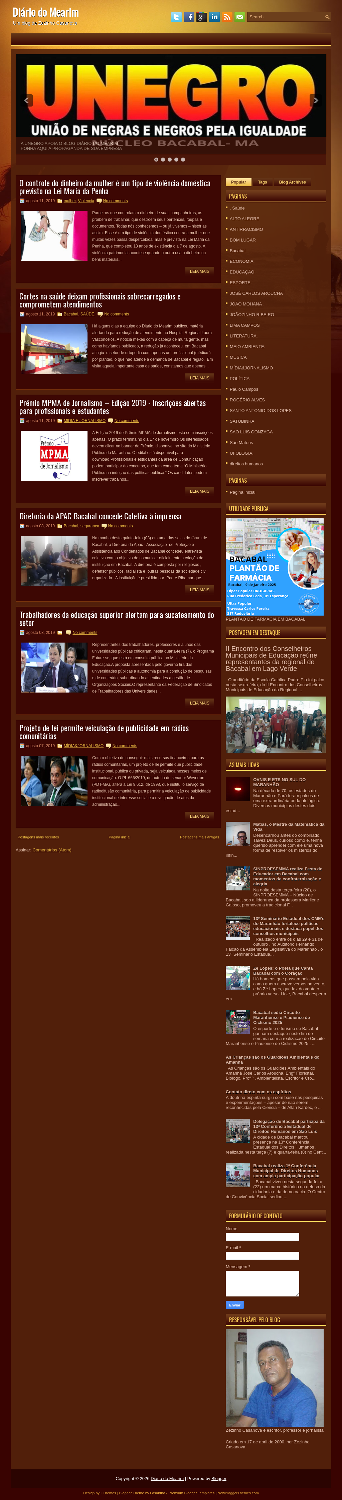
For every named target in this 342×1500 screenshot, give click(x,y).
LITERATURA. (244, 335)
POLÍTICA (239, 378)
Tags (262, 182)
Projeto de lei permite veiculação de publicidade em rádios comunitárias (104, 732)
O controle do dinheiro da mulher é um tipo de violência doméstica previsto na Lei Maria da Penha (114, 187)
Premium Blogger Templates (191, 1493)
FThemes (108, 1493)
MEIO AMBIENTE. (247, 346)
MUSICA (238, 357)
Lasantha (157, 1493)
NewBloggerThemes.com (238, 1493)
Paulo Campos (244, 389)
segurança (89, 526)
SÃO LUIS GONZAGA (251, 431)
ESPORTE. (241, 282)
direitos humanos (246, 463)
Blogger (218, 1478)
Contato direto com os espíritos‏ (258, 1091)
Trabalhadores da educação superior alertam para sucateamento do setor (116, 618)
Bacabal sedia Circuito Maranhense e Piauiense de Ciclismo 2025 (281, 1017)
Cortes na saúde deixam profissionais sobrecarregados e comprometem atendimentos (100, 300)
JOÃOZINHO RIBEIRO (252, 314)
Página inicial (119, 837)
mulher (70, 201)
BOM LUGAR (243, 240)
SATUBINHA (242, 421)
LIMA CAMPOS (245, 325)
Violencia (86, 201)
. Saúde (237, 208)
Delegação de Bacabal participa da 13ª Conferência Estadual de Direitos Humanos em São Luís (289, 1126)
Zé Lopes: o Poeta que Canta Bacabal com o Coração (283, 971)
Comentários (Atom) (52, 849)
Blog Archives (292, 182)
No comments (115, 201)
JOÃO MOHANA (246, 303)
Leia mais (199, 271)
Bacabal (71, 314)
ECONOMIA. (242, 261)
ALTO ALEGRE (244, 218)
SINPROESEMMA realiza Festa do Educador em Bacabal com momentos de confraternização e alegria (288, 876)
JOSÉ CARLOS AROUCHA (256, 293)
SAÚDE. (88, 314)
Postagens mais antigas (199, 837)
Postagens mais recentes (38, 837)
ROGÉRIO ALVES (247, 399)
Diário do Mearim (45, 12)
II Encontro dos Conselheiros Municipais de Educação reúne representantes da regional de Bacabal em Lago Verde (271, 658)
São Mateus (241, 442)
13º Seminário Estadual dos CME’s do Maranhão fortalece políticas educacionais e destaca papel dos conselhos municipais (288, 926)
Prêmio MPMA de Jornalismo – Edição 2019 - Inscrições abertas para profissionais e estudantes (112, 406)
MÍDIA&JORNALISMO (84, 746)
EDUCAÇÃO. (242, 271)
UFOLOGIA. (241, 453)
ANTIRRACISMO (246, 229)
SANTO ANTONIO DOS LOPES (261, 410)
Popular (238, 182)
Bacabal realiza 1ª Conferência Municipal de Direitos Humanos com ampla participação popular (286, 1170)
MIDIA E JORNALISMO (85, 420)
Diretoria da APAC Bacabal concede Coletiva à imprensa (100, 516)
